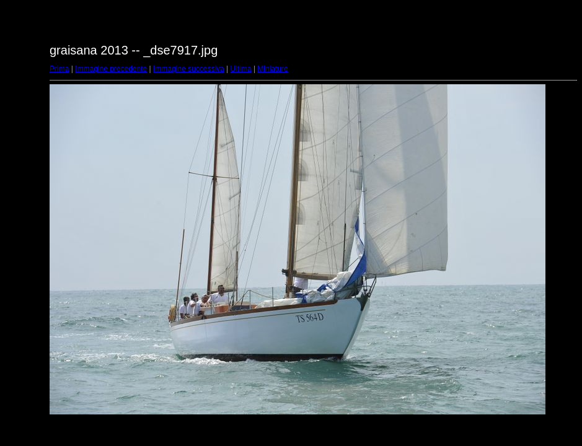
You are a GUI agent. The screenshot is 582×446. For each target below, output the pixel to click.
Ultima (241, 68)
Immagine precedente (111, 68)
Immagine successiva (188, 68)
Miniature (272, 68)
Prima (59, 68)
